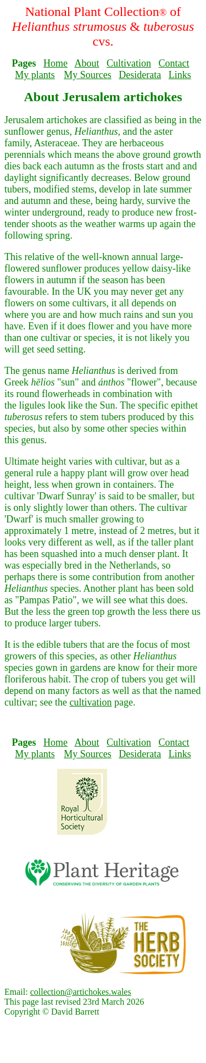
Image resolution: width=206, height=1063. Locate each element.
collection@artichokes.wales (80, 991)
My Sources (88, 74)
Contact (174, 63)
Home (55, 63)
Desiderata (140, 74)
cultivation (90, 702)
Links (180, 74)
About (87, 63)
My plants (35, 74)
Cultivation (129, 63)
